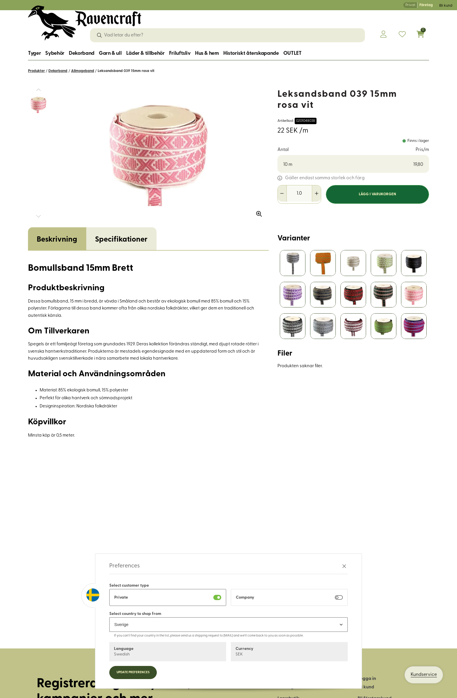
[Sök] (99, 35)
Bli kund (445, 6)
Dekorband (81, 53)
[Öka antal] (316, 193)
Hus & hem (207, 53)
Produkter (36, 71)
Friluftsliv (180, 53)
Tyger (34, 53)
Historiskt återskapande (251, 53)
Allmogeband (82, 71)
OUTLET (292, 53)
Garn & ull (110, 53)
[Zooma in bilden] (257, 212)
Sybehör (54, 53)
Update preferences (133, 672)
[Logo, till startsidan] (84, 23)
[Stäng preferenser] (344, 566)
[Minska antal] (282, 193)
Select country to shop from (135, 614)
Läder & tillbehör (145, 53)
